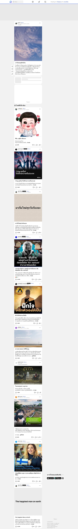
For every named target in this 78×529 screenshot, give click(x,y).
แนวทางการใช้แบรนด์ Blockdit (52, 526)
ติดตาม (22, 22)
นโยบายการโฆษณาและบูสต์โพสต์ (52, 524)
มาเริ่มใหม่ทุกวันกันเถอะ (21, 223)
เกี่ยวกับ (48, 523)
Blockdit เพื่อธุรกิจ (50, 527)
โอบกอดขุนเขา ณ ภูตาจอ (21, 386)
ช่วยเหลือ (51, 523)
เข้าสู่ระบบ (59, 1)
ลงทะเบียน (66, 1)
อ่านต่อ (28, 142)
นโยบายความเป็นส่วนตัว (51, 525)
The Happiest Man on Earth (22, 517)
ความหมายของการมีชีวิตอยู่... (22, 349)
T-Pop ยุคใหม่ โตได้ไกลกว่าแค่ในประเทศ (25, 181)
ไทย (54, 527)
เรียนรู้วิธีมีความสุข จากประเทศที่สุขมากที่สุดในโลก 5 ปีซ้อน (28, 474)
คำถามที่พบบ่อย (56, 523)
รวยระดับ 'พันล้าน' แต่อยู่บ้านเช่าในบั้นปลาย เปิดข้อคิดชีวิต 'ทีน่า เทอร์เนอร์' (26, 269)
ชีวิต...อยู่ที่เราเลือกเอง (20, 138)
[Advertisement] (39, 12)
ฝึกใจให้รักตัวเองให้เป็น (20, 315)
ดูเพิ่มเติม (34, 356)
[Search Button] (13, 2)
